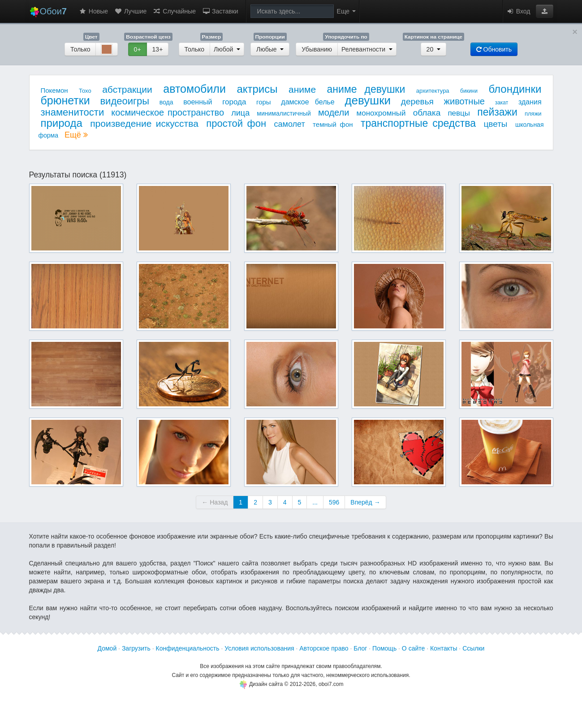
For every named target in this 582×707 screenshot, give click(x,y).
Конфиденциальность (188, 648)
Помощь (384, 648)
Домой (107, 648)
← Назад (215, 502)
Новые (93, 11)
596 (334, 502)
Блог (360, 648)
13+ (157, 49)
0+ (137, 49)
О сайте (413, 648)
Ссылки (473, 648)
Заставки (220, 11)
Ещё (76, 134)
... (315, 502)
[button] (544, 11)
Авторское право (323, 648)
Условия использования (259, 648)
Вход (518, 11)
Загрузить (136, 648)
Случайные (174, 11)
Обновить (494, 49)
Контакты (443, 648)
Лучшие (130, 11)
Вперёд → (365, 502)
